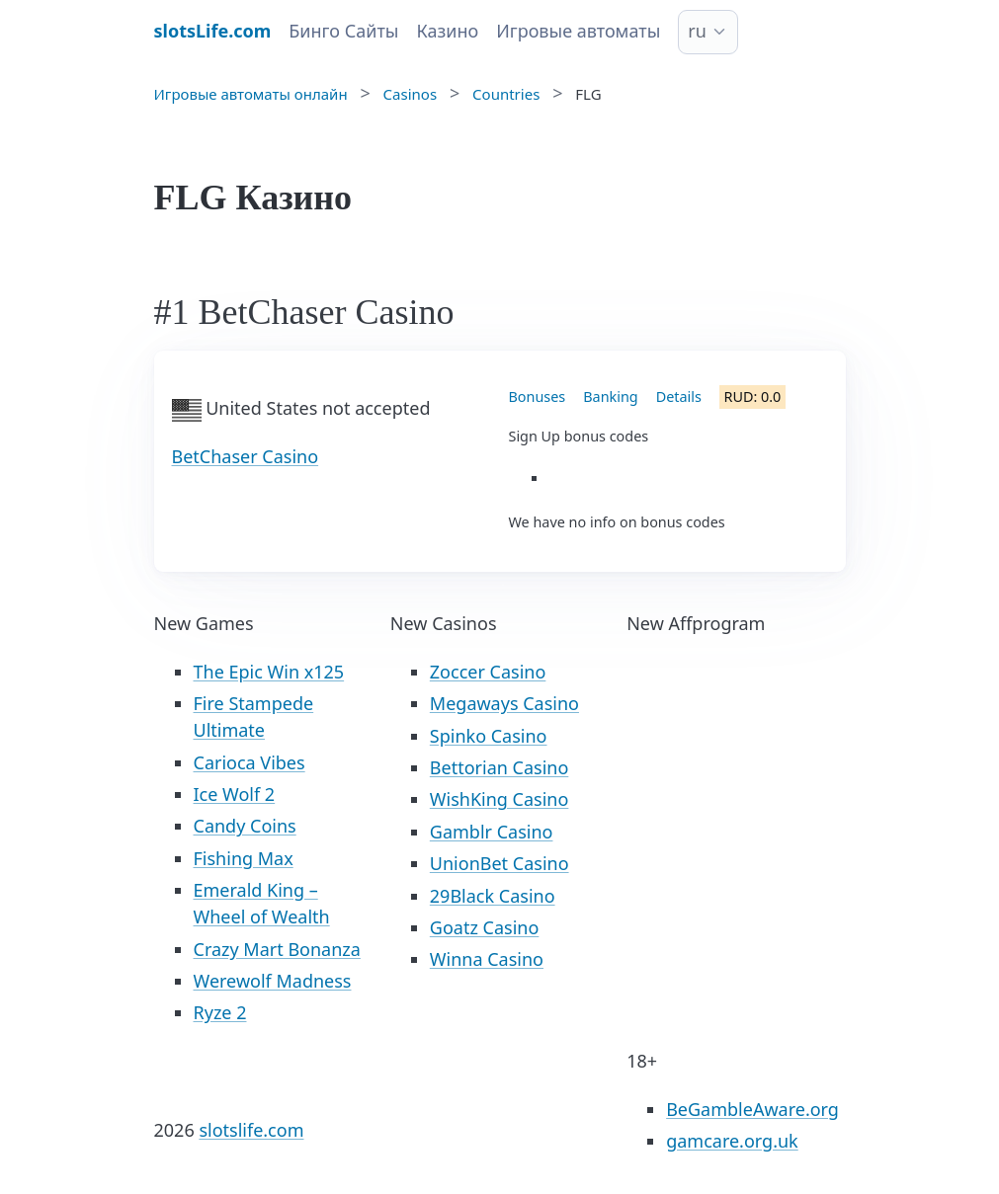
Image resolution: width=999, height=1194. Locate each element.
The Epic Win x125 (269, 671)
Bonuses (537, 396)
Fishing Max (243, 858)
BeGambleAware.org (752, 1109)
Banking (610, 396)
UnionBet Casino (499, 863)
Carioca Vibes (249, 762)
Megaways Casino (504, 703)
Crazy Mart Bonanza (277, 949)
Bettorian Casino (499, 767)
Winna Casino (486, 959)
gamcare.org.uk (732, 1141)
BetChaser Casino (245, 456)
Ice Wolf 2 (235, 794)
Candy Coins (245, 825)
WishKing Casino (499, 799)
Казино (447, 30)
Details (679, 396)
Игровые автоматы (578, 30)
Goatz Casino (484, 927)
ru (697, 30)
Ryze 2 (220, 1012)
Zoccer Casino (488, 671)
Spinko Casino (488, 736)
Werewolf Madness (273, 981)
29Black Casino (492, 896)
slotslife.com (251, 1130)
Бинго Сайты (343, 30)
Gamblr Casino (491, 831)
